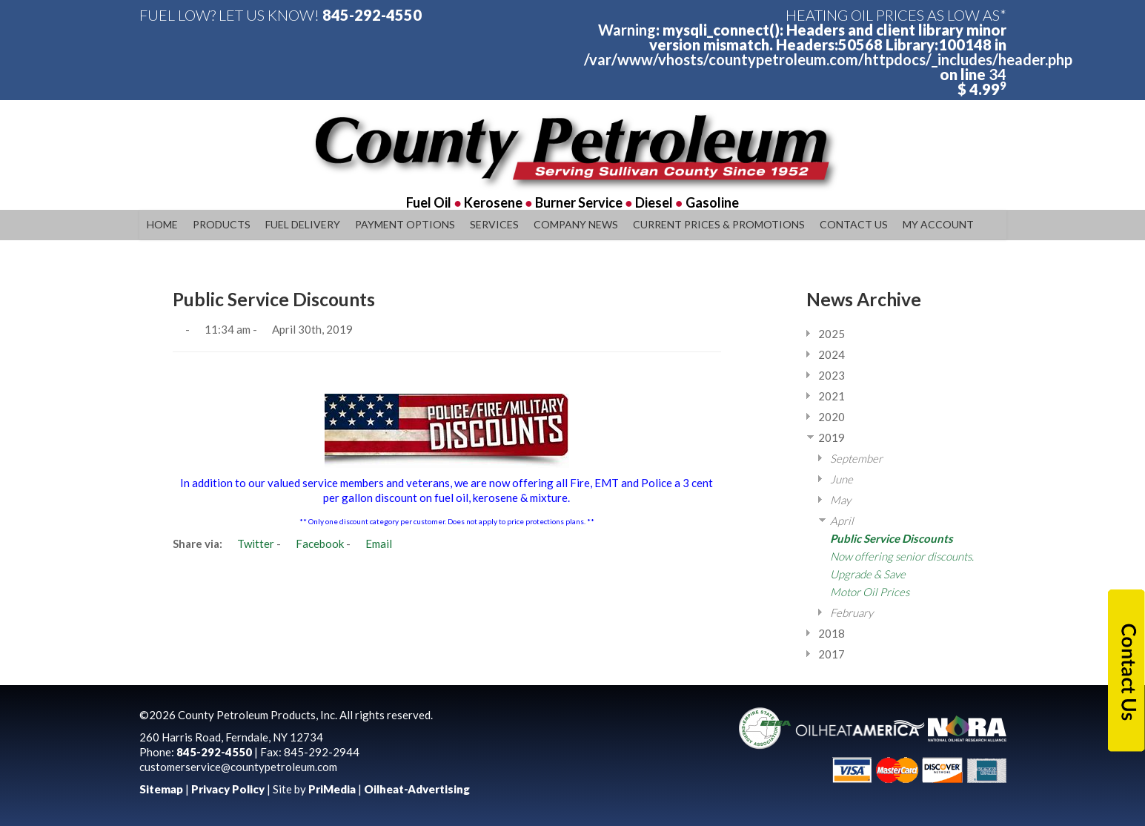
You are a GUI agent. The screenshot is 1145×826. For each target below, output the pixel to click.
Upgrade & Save (868, 574)
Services (494, 224)
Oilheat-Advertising (417, 789)
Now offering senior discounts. (902, 556)
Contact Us (854, 224)
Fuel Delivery (302, 224)
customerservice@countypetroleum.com (238, 766)
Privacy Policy (228, 789)
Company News (576, 224)
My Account (938, 224)
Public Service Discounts (891, 538)
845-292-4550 (372, 15)
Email (372, 543)
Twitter (249, 543)
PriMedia (332, 789)
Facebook (313, 543)
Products (221, 224)
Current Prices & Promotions (719, 224)
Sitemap (161, 789)
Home (162, 224)
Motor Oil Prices (869, 591)
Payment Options (405, 224)
